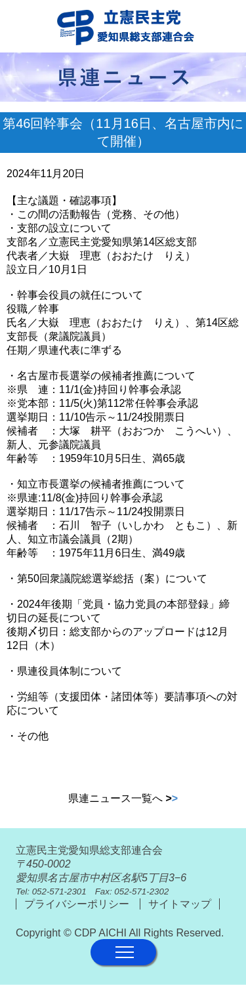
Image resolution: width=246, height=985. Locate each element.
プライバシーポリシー (78, 904)
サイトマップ (179, 904)
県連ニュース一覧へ (123, 798)
